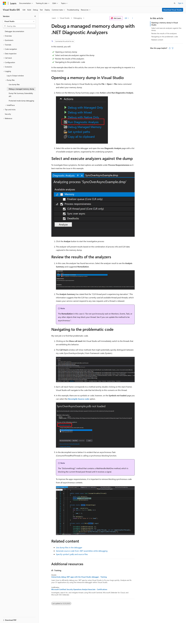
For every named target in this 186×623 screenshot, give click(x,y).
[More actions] (132, 18)
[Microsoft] (4, 3)
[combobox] (19, 21)
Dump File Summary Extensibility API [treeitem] (21, 94)
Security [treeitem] (8, 114)
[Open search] (174, 3)
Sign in (180, 3)
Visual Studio (65, 18)
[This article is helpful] (169, 48)
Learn (54, 18)
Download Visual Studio (172, 10)
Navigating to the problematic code (164, 36)
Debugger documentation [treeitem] (14, 31)
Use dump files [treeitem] (14, 84)
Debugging (78, 18)
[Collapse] (35, 16)
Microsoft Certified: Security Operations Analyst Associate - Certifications (79, 589)
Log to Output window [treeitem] (15, 75)
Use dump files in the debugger (69, 547)
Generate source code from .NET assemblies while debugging (81, 551)
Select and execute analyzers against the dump (166, 29)
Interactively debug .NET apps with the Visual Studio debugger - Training (79, 577)
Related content (157, 40)
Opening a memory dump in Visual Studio (164, 23)
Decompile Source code (78, 399)
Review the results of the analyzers (164, 33)
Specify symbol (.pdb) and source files (72, 554)
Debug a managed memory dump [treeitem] (21, 89)
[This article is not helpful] (172, 48)
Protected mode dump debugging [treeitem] (21, 101)
